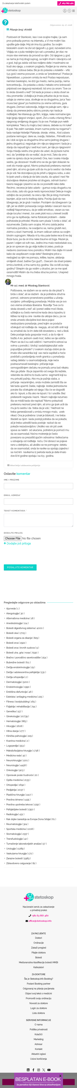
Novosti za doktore (38, 991)
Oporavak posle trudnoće (19, 775)
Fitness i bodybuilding (17, 701)
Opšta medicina (14, 780)
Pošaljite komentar (20, 567)
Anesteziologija (14, 623)
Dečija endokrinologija (17, 667)
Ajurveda (11, 608)
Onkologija (11, 770)
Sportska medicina (16, 829)
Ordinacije (39, 931)
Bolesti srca (12, 643)
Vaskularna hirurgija (16, 853)
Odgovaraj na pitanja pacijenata (38, 977)
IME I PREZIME (11, 480)
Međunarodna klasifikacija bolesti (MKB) (38, 951)
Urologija (11, 848)
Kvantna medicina (15, 741)
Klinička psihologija (16, 736)
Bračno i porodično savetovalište (23, 657)
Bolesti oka (12, 633)
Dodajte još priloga (17, 543)
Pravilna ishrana (14, 799)
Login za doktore (38, 996)
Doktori (38, 926)
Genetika (11, 711)
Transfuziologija (14, 839)
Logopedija (12, 745)
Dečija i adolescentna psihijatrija (22, 672)
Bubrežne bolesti (15, 662)
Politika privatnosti (38, 1018)
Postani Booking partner (38, 972)
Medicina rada (13, 755)
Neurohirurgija (13, 760)
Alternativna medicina (17, 618)
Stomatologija (13, 834)
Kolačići (38, 1023)
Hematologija (13, 721)
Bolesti (38, 946)
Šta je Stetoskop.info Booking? (38, 967)
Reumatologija (13, 824)
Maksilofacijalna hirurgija (19, 750)
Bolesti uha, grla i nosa (18, 652)
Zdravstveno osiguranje (18, 863)
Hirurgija (10, 726)
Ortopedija (11, 785)
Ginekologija (12, 716)
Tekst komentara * (15, 511)
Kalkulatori (38, 955)
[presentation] (27, 554)
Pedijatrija (11, 790)
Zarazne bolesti (14, 858)
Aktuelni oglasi (38, 1042)
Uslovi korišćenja (38, 1047)
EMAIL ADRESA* (12, 495)
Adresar (38, 1032)
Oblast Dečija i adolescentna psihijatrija (23, 465)
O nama (39, 1013)
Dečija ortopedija (15, 677)
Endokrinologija (14, 687)
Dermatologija (13, 682)
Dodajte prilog (13, 533)
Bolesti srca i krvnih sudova (20, 647)
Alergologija (12, 613)
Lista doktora (38, 1001)
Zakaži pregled (38, 936)
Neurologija (12, 765)
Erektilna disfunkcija (16, 692)
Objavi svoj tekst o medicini (38, 982)
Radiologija (12, 814)
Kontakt (38, 1037)
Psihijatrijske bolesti (16, 809)
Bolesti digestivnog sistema (20, 628)
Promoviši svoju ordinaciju (38, 987)
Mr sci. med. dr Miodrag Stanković (30, 285)
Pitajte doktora (39, 941)
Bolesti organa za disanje (19, 638)
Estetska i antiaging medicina (21, 696)
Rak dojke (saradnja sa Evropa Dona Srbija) (28, 819)
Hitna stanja (12, 731)
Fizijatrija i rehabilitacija (18, 706)
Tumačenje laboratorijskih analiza (23, 843)
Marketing (38, 1027)
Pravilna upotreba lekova (19, 804)
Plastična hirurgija (15, 794)
